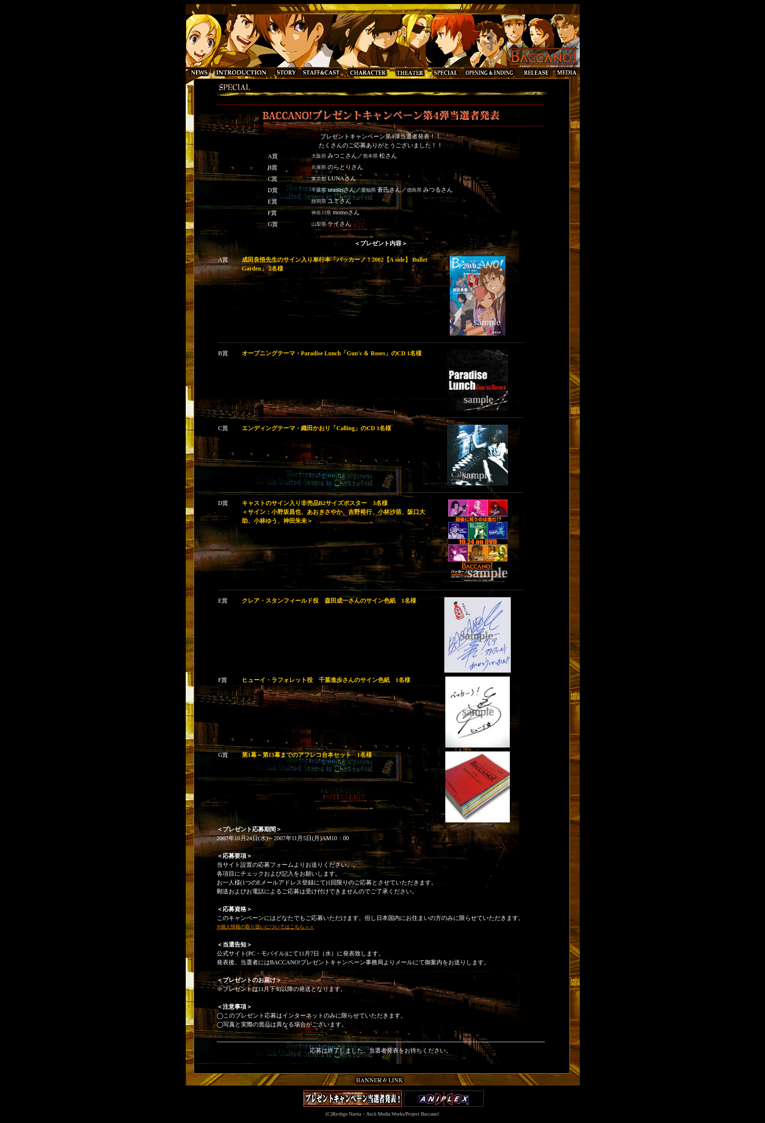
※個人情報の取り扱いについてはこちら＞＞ (265, 926)
